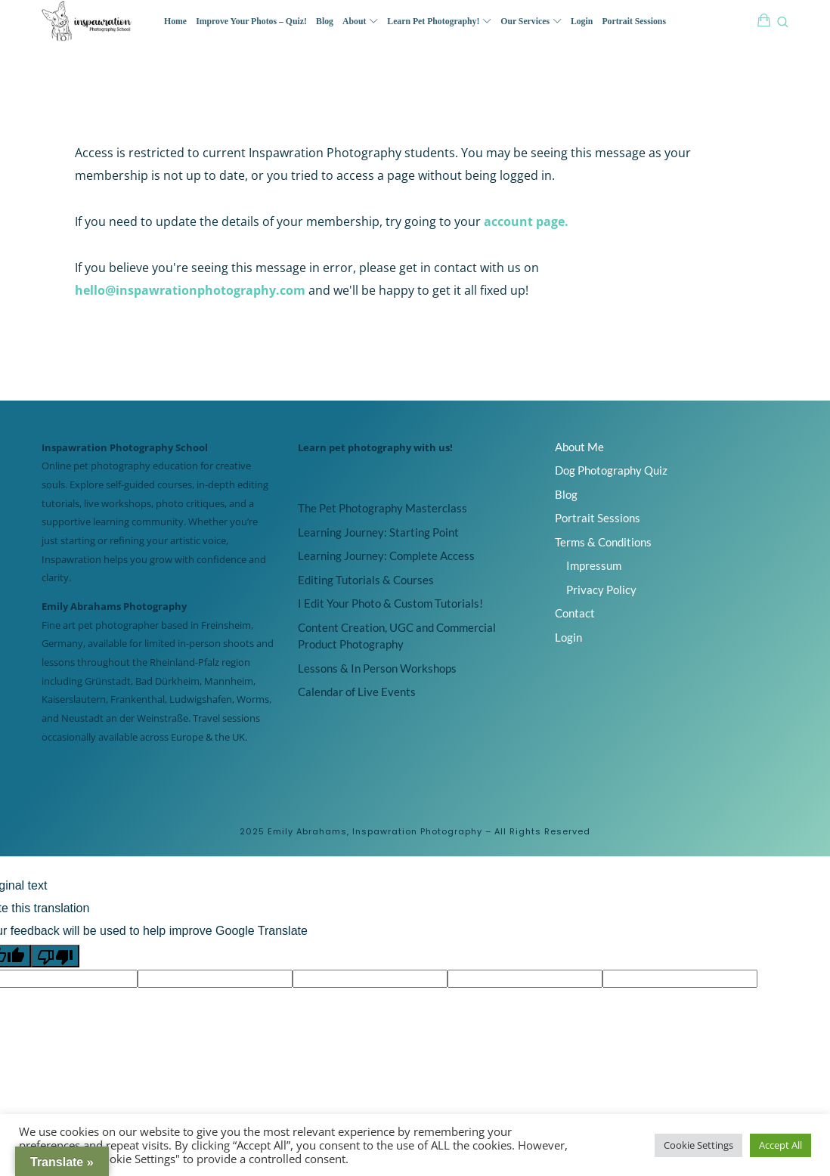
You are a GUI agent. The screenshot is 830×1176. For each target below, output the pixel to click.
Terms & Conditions (603, 542)
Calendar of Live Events (357, 691)
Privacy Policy (601, 589)
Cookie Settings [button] (698, 1145)
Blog (566, 494)
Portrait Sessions (597, 518)
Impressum (593, 565)
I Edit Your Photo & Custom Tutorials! (390, 603)
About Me (579, 446)
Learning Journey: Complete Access (386, 555)
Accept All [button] (780, 1145)
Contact (575, 613)
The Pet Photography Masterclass (382, 508)
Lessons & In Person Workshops (377, 668)
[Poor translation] (55, 956)
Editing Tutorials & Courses (366, 579)
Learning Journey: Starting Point (378, 532)
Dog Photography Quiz (611, 470)
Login (568, 637)
